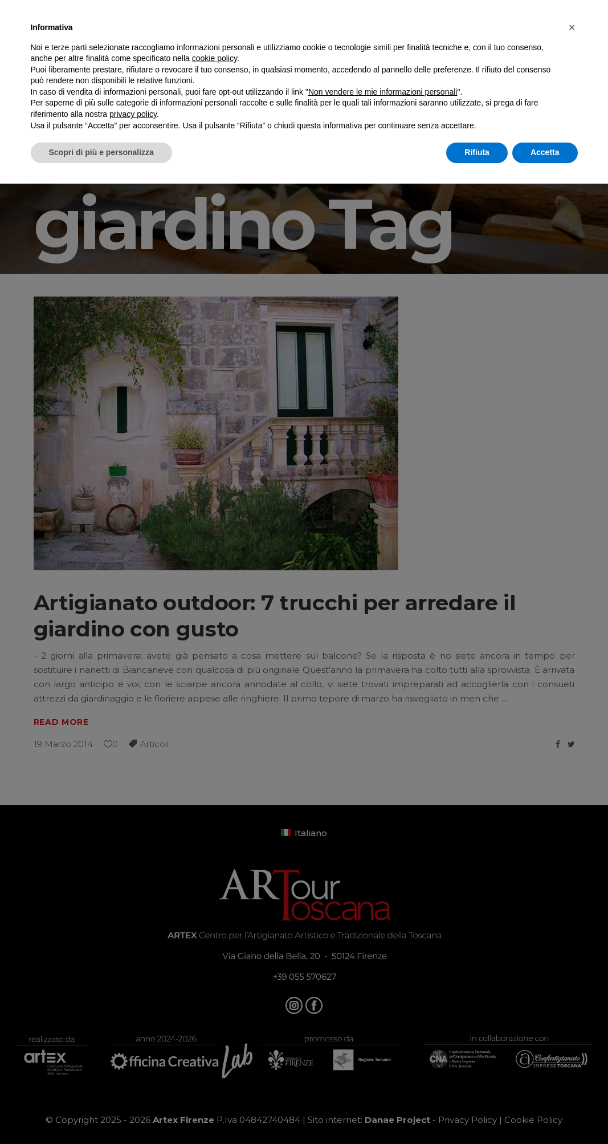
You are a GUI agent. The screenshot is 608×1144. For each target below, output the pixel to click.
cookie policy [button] (214, 58)
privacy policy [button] (133, 114)
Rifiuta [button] (476, 152)
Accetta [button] (545, 152)
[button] (572, 27)
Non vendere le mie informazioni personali (382, 91)
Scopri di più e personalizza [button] (101, 152)
